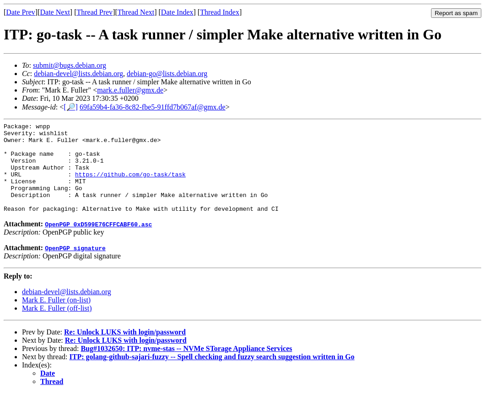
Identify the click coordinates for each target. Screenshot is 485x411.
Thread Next (136, 12)
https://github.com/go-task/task (130, 185)
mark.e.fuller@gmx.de (130, 90)
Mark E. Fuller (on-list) (56, 318)
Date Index (177, 12)
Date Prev (20, 12)
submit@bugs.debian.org (69, 65)
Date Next (55, 12)
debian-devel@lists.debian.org (78, 73)
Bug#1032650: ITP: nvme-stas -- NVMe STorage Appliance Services (186, 366)
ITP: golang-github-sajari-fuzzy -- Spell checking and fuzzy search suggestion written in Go (212, 374)
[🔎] (71, 107)
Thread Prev (94, 12)
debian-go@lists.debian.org (167, 73)
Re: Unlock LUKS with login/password (125, 350)
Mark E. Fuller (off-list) (57, 326)
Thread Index (219, 12)
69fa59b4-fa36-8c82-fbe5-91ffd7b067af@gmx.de (153, 107)
